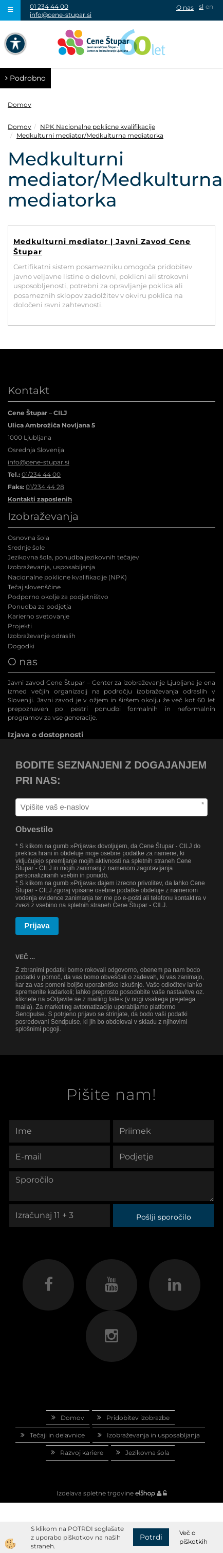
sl (201, 6)
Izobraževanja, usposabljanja (51, 567)
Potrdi (151, 1537)
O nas (185, 7)
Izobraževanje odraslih (42, 636)
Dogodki (21, 646)
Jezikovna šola (147, 1452)
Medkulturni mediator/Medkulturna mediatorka (89, 135)
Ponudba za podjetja (39, 606)
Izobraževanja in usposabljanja (153, 1435)
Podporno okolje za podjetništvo (58, 597)
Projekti (20, 626)
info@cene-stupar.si (60, 14)
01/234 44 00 (41, 474)
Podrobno (25, 78)
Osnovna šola (28, 537)
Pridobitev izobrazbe (138, 1417)
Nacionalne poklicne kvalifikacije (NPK (66, 577)
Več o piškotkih (193, 1537)
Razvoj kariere (81, 1452)
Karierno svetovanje (38, 616)
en (209, 6)
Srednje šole (26, 547)
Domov (19, 104)
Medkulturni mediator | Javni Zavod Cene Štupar (102, 246)
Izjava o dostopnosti (45, 734)
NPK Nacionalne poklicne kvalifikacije (97, 126)
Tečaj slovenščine (34, 587)
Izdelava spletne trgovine (95, 1493)
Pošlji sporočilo (163, 1217)
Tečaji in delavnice (57, 1435)
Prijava (37, 925)
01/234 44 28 (45, 487)
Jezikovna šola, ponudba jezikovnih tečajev (73, 557)
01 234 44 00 (49, 6)
